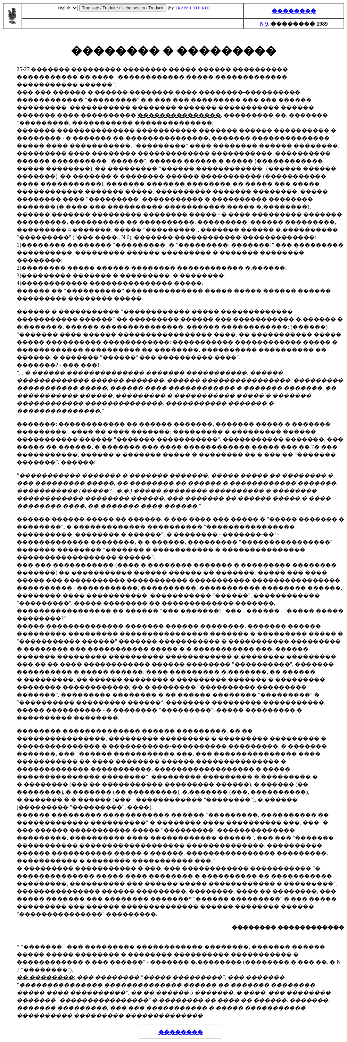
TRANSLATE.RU (191, 7)
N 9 (264, 24)
